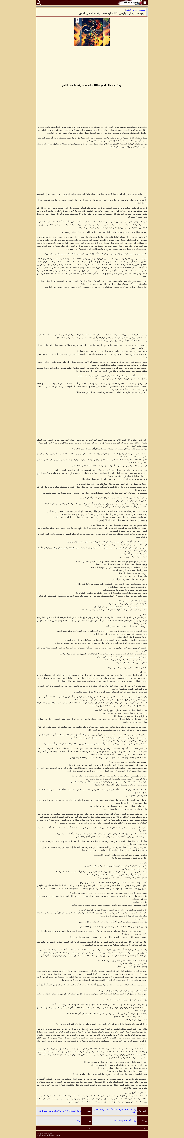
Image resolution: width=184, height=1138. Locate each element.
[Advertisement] (92, 65)
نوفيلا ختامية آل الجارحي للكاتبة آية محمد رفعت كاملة (60, 1111)
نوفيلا (79, 1120)
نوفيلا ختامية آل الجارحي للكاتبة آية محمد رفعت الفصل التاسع (115, 1110)
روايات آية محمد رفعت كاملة (125, 1120)
